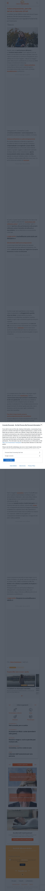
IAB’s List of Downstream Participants (11, 442)
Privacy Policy (31, 465)
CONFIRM (9, 460)
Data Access (22, 465)
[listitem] (22, 452)
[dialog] (22, 445)
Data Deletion (13, 465)
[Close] (41, 425)
